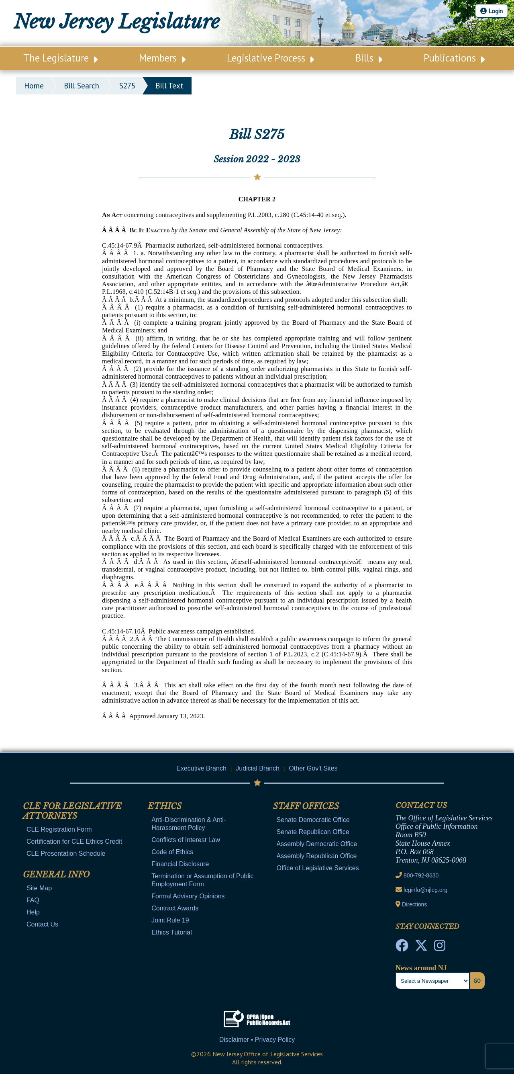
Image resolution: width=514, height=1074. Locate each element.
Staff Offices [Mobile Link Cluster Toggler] (306, 806)
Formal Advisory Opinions (187, 896)
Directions (414, 904)
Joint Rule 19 (170, 920)
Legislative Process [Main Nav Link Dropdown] (270, 57)
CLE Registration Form (59, 829)
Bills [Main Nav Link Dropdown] (368, 57)
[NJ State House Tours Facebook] (402, 948)
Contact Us (42, 924)
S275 (127, 85)
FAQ (33, 900)
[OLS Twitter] (421, 948)
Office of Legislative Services (318, 868)
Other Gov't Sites (313, 768)
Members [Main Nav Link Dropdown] (162, 57)
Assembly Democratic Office (317, 843)
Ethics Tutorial (171, 932)
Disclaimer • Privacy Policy (257, 1039)
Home (34, 85)
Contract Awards (174, 908)
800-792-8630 (421, 875)
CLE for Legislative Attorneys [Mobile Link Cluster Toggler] (72, 811)
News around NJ (421, 968)
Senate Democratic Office (313, 819)
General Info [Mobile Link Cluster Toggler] (56, 874)
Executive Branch (201, 768)
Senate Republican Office (313, 831)
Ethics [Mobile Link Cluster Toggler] (165, 806)
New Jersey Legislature (117, 22)
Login (491, 11)
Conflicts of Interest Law (185, 839)
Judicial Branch (257, 768)
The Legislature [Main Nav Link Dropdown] (60, 57)
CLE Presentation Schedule (66, 853)
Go (477, 980)
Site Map (39, 888)
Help (33, 912)
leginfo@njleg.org (425, 890)
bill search (81, 85)
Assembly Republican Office (317, 856)
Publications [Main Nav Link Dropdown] (454, 57)
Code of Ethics (172, 852)
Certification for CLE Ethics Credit (74, 841)
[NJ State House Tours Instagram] (439, 948)
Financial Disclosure (180, 864)
